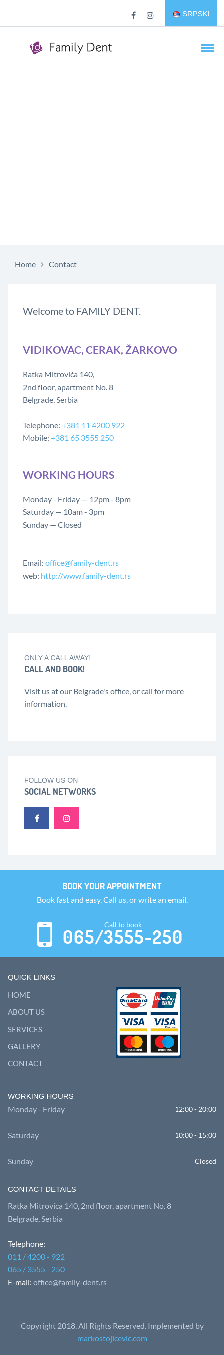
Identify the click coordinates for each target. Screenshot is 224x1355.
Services (25, 1029)
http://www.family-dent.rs (86, 575)
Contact (63, 264)
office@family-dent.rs (82, 562)
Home (25, 264)
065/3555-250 (123, 937)
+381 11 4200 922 (93, 425)
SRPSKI (191, 13)
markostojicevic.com (112, 1338)
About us (26, 1012)
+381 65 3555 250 (82, 437)
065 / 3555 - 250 (36, 1269)
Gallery (24, 1046)
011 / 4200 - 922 (36, 1256)
